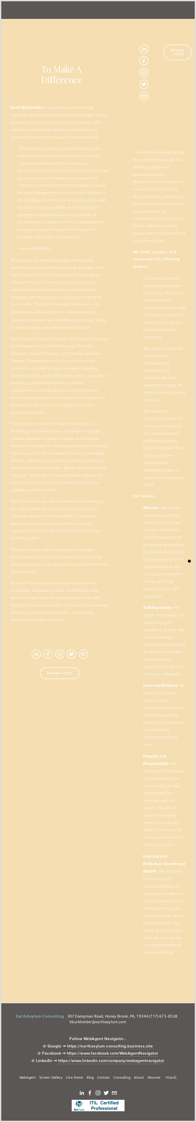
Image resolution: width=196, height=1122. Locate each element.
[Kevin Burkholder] (36, 654)
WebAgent (27, 1077)
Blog (90, 1077)
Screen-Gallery (51, 1077)
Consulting (121, 1077)
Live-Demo (74, 1077)
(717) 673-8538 (163, 1016)
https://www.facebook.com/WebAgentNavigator (112, 1053)
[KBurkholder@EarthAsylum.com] (83, 654)
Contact (103, 1077)
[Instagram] (59, 654)
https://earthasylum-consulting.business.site (110, 1046)
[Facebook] (48, 654)
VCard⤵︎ (171, 1077)
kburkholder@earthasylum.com (98, 1021)
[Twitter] (71, 654)
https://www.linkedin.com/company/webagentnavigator (111, 1061)
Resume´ (155, 1077)
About (139, 1077)
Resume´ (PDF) (60, 673)
